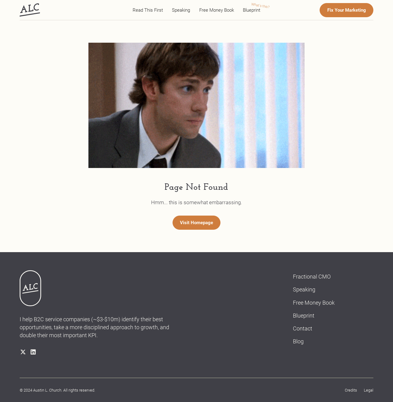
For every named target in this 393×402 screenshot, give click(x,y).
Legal (368, 390)
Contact (302, 328)
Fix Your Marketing (346, 10)
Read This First (148, 10)
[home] (30, 10)
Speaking (181, 10)
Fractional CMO (312, 276)
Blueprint (251, 10)
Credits (351, 390)
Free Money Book (216, 10)
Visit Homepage (196, 222)
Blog (298, 341)
